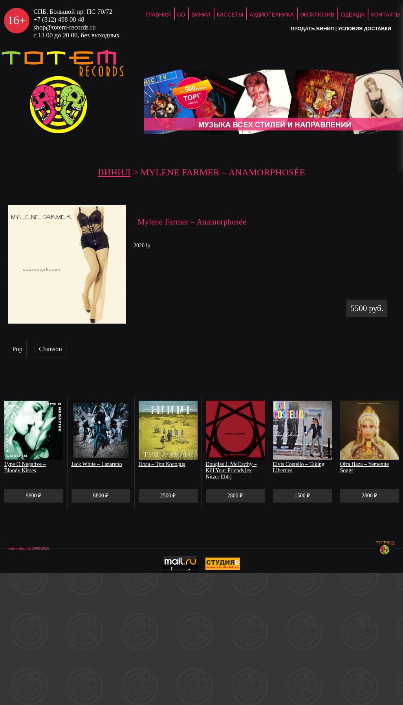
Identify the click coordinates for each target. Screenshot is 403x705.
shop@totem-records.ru (64, 27)
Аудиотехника (271, 14)
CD (181, 14)
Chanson (50, 349)
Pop (17, 349)
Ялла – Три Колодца (162, 464)
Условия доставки (364, 28)
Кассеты (230, 14)
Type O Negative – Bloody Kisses (25, 467)
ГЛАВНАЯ (158, 14)
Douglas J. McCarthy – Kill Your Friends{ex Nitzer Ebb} (231, 470)
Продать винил (312, 28)
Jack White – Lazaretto (96, 464)
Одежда (353, 14)
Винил (201, 14)
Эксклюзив (317, 14)
